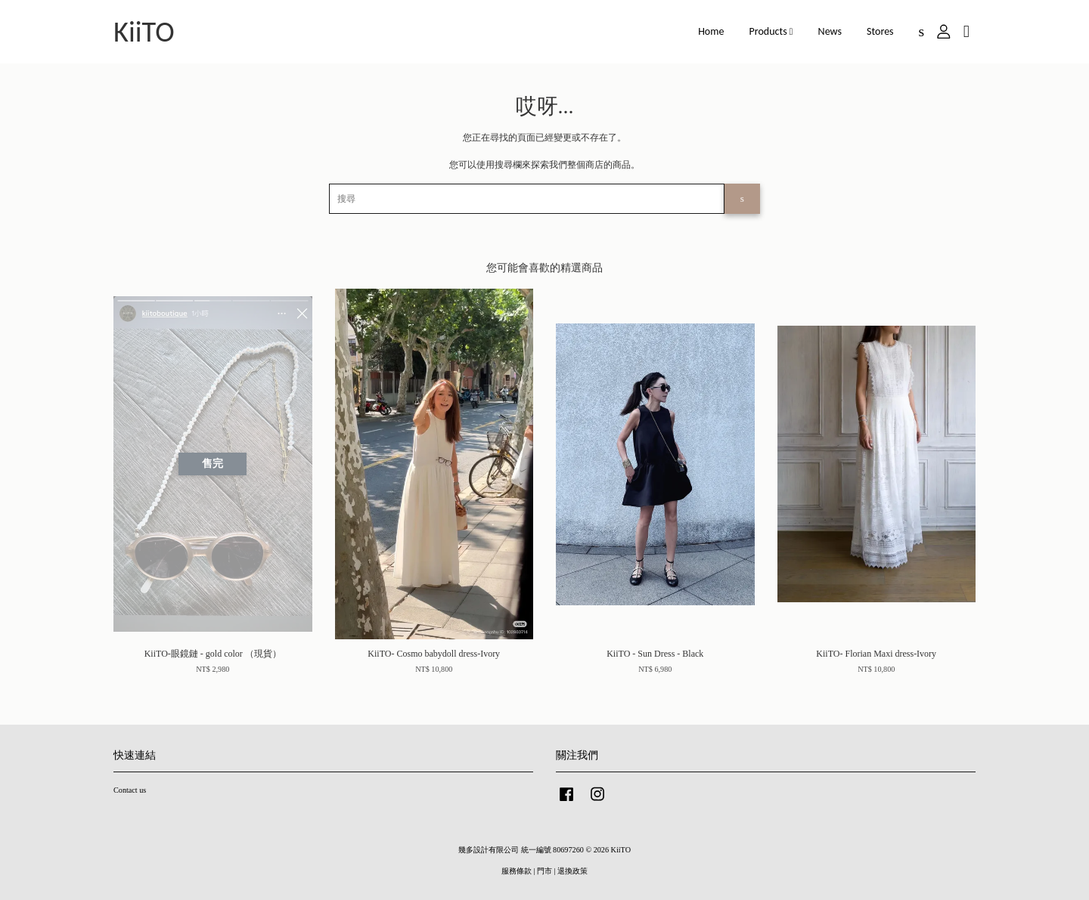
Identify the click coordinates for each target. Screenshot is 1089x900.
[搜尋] (526, 199)
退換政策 (572, 871)
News (830, 31)
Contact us (129, 790)
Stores (880, 31)
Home (711, 31)
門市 (544, 871)
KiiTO (144, 31)
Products (771, 31)
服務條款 (516, 871)
